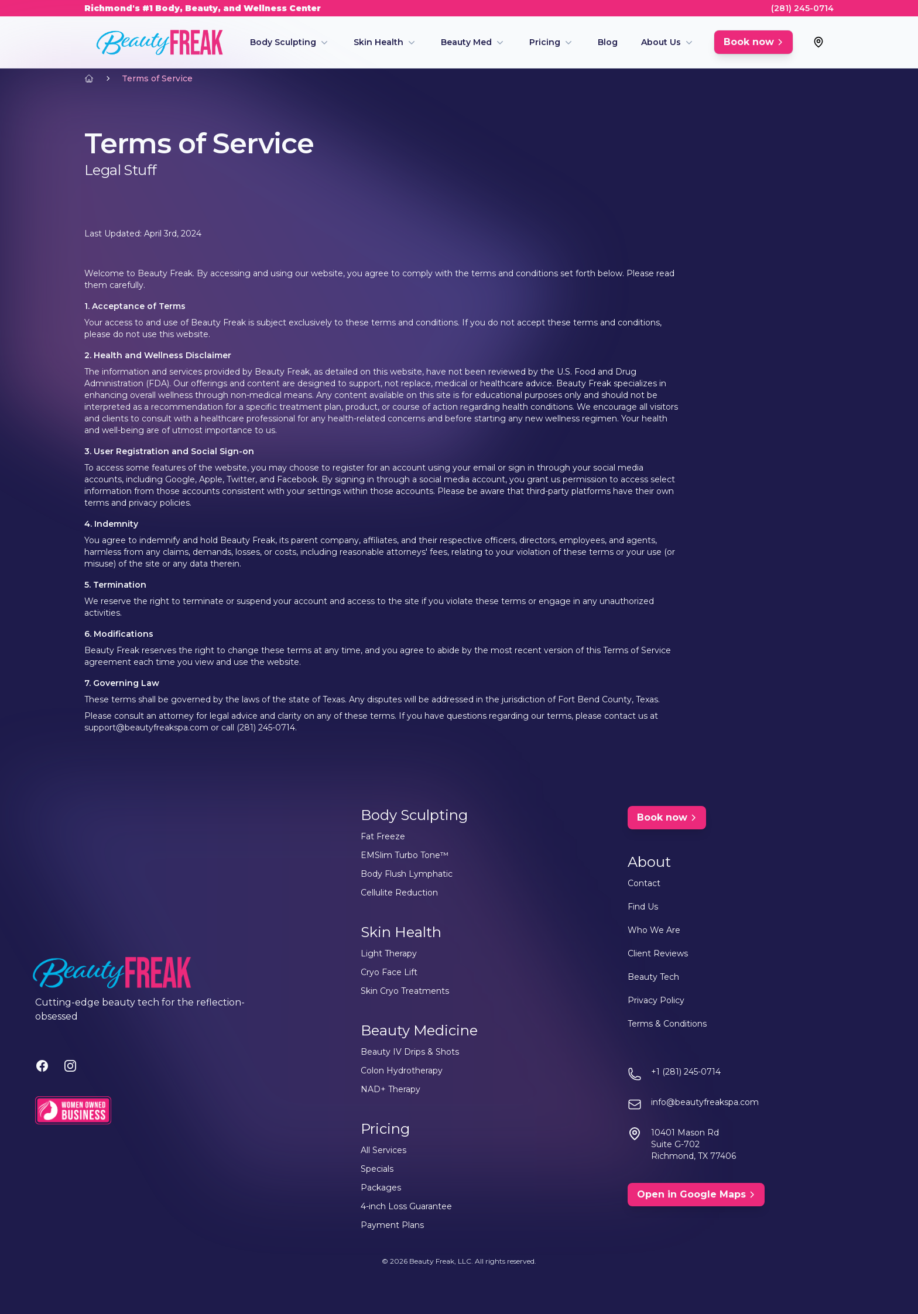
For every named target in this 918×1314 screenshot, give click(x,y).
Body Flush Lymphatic (407, 874)
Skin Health (378, 42)
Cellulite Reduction (399, 892)
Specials (377, 1169)
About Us (661, 42)
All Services (383, 1150)
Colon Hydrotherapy (402, 1070)
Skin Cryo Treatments (405, 991)
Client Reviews (658, 953)
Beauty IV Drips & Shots (410, 1052)
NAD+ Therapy (390, 1089)
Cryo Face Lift (389, 972)
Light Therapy (389, 953)
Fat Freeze (383, 836)
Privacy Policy (656, 1000)
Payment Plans (392, 1225)
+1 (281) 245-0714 (686, 1071)
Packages (381, 1187)
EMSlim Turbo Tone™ (404, 855)
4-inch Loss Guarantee (406, 1206)
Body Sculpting (283, 42)
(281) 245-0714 (802, 8)
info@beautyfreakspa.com (705, 1102)
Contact (644, 883)
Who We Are (654, 930)
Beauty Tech (653, 977)
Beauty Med (466, 42)
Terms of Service (157, 78)
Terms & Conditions (667, 1023)
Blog (608, 42)
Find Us (643, 906)
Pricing (544, 42)
